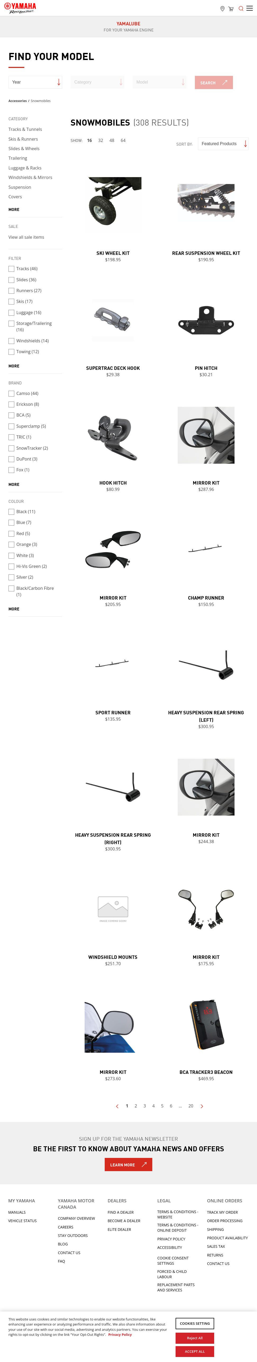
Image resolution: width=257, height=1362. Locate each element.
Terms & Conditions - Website (177, 1214)
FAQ (61, 1261)
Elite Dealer (119, 1229)
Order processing (224, 1220)
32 (100, 140)
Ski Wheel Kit (113, 252)
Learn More (122, 1164)
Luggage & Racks (25, 168)
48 (111, 140)
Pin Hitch (206, 367)
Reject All (195, 1337)
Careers (65, 1227)
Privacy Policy (171, 1238)
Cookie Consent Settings (173, 1260)
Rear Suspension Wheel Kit (206, 252)
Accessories (17, 101)
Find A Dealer (121, 1212)
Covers (15, 197)
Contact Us (69, 1252)
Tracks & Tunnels (25, 129)
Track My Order (222, 1212)
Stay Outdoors (73, 1235)
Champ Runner (206, 597)
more (13, 209)
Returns (215, 1255)
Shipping (215, 1229)
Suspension (19, 187)
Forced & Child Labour (172, 1274)
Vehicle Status (22, 1220)
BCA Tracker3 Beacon (206, 1071)
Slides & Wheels (23, 148)
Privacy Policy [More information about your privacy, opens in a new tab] (120, 1334)
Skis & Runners (23, 139)
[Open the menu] (241, 8)
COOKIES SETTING (195, 1323)
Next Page (201, 1106)
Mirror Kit (206, 482)
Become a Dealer (124, 1220)
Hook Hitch (113, 482)
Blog (63, 1243)
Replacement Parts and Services (176, 1287)
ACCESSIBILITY (169, 1247)
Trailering (17, 158)
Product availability (227, 1237)
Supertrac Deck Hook (113, 367)
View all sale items (26, 237)
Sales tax (216, 1246)
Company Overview (76, 1218)
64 (123, 140)
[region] (128, 1336)
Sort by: (184, 144)
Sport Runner (113, 712)
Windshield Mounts (112, 956)
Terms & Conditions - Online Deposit (177, 1227)
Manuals (17, 1212)
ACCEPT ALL (195, 1351)
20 (191, 1106)
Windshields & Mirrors (30, 177)
